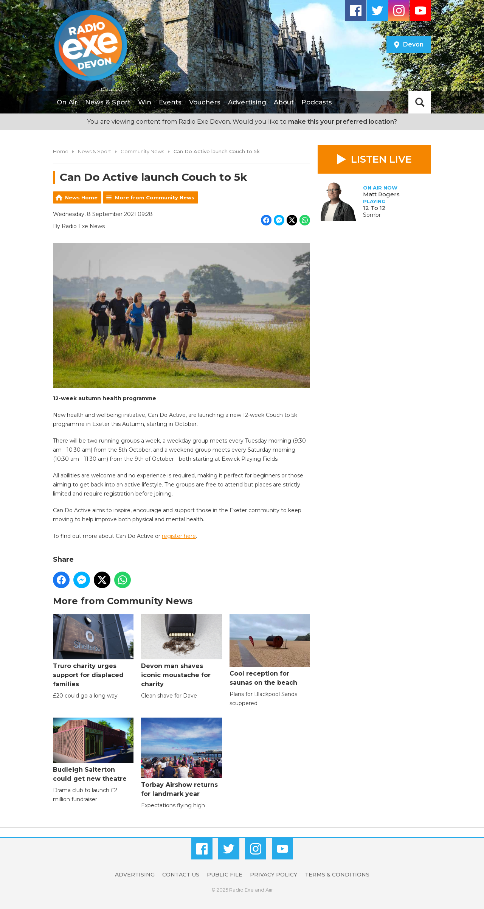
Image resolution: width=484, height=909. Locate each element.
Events (170, 102)
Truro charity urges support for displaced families (93, 651)
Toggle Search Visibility (419, 102)
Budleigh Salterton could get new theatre (93, 750)
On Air (67, 102)
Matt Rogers (381, 194)
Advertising (247, 102)
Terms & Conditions (337, 874)
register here (179, 536)
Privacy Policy (273, 874)
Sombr (372, 214)
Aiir (269, 890)
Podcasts (316, 102)
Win (144, 102)
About (284, 102)
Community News (142, 151)
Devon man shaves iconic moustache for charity (181, 651)
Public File (224, 874)
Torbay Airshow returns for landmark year (181, 757)
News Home (81, 197)
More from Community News (154, 197)
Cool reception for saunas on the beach (270, 650)
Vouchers (204, 102)
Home (60, 151)
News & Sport (107, 102)
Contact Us (180, 874)
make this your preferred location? (342, 121)
